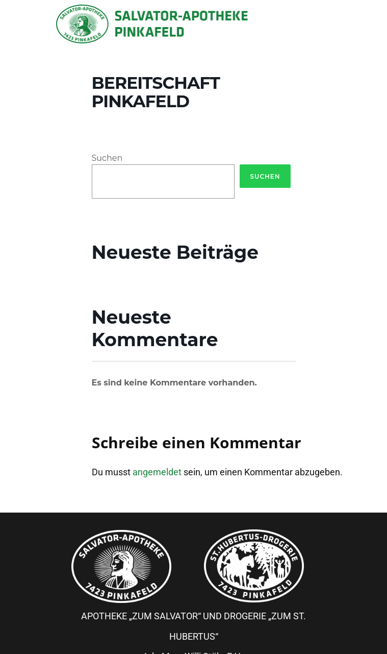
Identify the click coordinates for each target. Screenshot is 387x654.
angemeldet (157, 472)
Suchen (107, 158)
